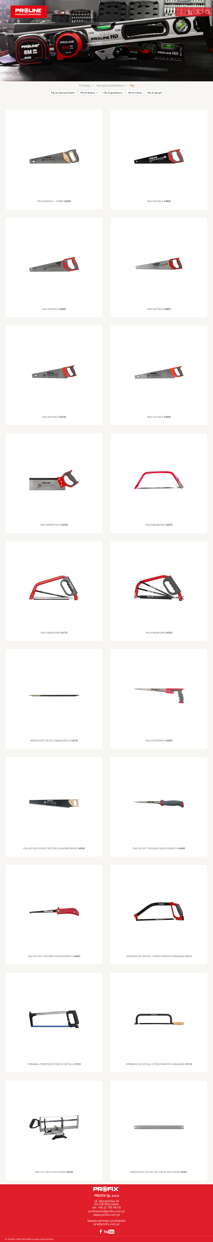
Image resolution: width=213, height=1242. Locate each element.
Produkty (85, 85)
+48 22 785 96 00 (109, 1207)
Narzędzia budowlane (110, 85)
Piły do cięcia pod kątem (63, 92)
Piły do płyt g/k (154, 92)
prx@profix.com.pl (106, 1224)
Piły (132, 85)
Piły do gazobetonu (113, 92)
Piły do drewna (87, 92)
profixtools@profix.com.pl (106, 1211)
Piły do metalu (135, 92)
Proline (29, 12)
